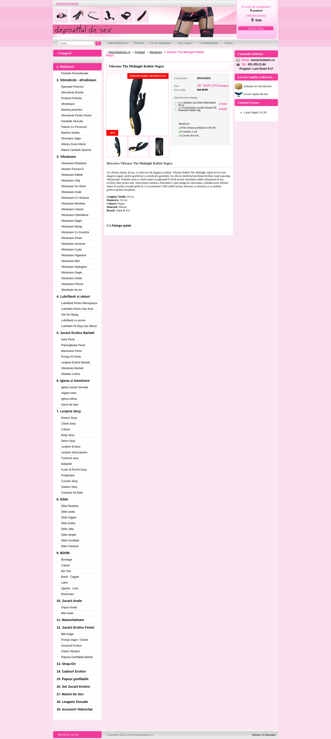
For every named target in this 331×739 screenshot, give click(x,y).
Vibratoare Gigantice (73, 255)
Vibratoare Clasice (72, 209)
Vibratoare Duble (71, 278)
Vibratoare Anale (71, 192)
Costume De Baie (72, 492)
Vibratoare (155, 52)
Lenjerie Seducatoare (74, 452)
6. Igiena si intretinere (73, 380)
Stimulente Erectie (72, 92)
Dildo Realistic (70, 506)
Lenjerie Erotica (70, 446)
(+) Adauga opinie (119, 225)
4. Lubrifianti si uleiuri (73, 296)
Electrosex (67, 594)
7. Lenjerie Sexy (69, 411)
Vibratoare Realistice (74, 163)
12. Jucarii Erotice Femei (75, 627)
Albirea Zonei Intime (73, 144)
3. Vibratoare (66, 156)
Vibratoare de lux (71, 289)
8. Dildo (62, 499)
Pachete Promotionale (74, 73)
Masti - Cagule (70, 576)
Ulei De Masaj (69, 314)
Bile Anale (67, 613)
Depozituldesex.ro (119, 52)
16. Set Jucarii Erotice (73, 686)
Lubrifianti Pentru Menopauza (79, 303)
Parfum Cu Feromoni (74, 127)
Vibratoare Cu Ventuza (75, 197)
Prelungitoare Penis (73, 345)
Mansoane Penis (71, 351)
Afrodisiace (68, 104)
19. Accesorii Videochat (74, 709)
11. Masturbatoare (70, 620)
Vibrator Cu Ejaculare (264, 734)
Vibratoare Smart (71, 238)
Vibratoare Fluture (72, 284)
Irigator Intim (69, 393)
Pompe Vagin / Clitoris (74, 639)
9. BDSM (63, 553)
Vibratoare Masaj (71, 226)
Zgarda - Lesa (69, 588)
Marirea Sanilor (70, 132)
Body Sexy (67, 435)
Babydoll (66, 464)
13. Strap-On (66, 664)
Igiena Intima (69, 398)
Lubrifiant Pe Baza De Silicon (79, 326)
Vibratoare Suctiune (73, 243)
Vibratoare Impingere (74, 266)
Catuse (65, 565)
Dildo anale (68, 511)
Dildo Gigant (68, 517)
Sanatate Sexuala (72, 121)
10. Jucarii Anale (69, 601)
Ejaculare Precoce (72, 86)
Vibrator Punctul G (72, 169)
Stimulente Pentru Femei (76, 115)
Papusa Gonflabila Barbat (77, 657)
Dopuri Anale (69, 607)
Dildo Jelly (67, 529)
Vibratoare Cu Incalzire (75, 232)
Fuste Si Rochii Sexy (74, 469)
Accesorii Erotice (71, 645)
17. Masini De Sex (70, 694)
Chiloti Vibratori (70, 651)
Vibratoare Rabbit (72, 174)
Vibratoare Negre (71, 220)
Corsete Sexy (69, 481)
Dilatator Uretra (70, 374)
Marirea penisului (71, 109)
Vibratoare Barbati (72, 368)
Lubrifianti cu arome (73, 320)
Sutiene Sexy (69, 487)
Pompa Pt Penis (71, 356)
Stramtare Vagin (71, 138)
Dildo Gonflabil (70, 540)
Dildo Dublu (68, 523)
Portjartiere (68, 475)
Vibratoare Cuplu (71, 249)
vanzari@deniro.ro (263, 60)
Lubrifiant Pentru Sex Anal (77, 309)
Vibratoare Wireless (73, 203)
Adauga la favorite (67, 3)
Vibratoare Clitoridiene (74, 215)
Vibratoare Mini (70, 261)
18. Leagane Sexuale (72, 702)
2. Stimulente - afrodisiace (77, 80)
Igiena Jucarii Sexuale (74, 387)
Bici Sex (66, 571)
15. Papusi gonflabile (72, 679)
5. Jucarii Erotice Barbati (75, 333)
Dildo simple (68, 534)
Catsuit (65, 429)
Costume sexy (70, 458)
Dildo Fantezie (70, 546)
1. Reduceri (65, 67)
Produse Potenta (71, 98)
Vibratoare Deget (71, 272)
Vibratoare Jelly (70, 180)
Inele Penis (68, 339)
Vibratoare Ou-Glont (73, 186)
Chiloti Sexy (68, 423)
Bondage (66, 559)
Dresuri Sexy (69, 418)
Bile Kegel (67, 634)
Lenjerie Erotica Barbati (75, 362)
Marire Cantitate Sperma (76, 150)
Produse (140, 52)
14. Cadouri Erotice (71, 671)
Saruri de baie (69, 404)
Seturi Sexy (68, 441)
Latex (64, 582)
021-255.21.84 (256, 64)
